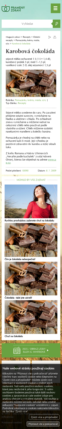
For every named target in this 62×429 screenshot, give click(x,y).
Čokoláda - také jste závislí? (31, 280)
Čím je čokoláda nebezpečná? (31, 242)
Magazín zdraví (13, 37)
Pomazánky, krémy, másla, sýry (30, 100)
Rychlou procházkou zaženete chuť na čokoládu (31, 203)
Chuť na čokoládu (31, 319)
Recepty (27, 37)
